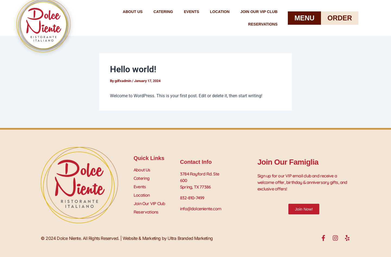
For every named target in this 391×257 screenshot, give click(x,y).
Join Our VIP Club (259, 12)
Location (219, 12)
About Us (133, 12)
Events (191, 12)
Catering (163, 12)
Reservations (263, 24)
